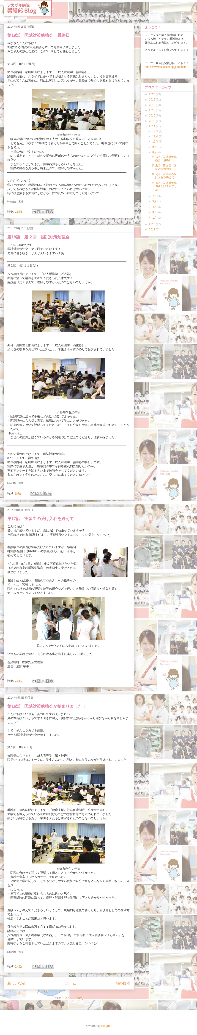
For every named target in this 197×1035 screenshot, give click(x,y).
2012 (152, 229)
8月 (154, 152)
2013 (152, 224)
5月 (154, 201)
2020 (152, 94)
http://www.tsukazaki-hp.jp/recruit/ (165, 67)
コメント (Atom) (72, 998)
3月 (154, 212)
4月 (154, 207)
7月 (154, 196)
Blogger (106, 1025)
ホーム (70, 983)
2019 (152, 99)
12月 (155, 131)
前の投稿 (122, 983)
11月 (155, 136)
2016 (152, 115)
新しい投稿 (16, 983)
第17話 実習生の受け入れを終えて (40, 518)
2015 (152, 121)
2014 (152, 126)
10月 (155, 141)
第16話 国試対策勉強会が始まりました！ (46, 706)
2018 (152, 105)
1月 (154, 217)
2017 (152, 110)
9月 (154, 147)
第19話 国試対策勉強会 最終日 (38, 35)
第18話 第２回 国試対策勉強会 (38, 237)
